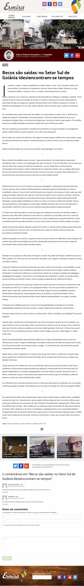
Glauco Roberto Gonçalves (28, 54)
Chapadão (47, 54)
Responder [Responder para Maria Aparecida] (5, 492)
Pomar (45, 456)
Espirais (21, 456)
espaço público (13, 423)
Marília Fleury (36, 456)
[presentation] (14, 531)
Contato (72, 16)
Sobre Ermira (11, 16)
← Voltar (5, 65)
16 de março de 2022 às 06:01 (16, 486)
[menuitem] (11, 16)
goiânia (35, 423)
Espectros (7, 454)
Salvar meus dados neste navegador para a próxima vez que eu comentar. (22, 525)
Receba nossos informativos (42, 576)
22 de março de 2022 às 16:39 (16, 498)
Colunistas (57, 16)
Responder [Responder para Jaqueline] (5, 504)
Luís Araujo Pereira (10, 456)
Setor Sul (42, 423)
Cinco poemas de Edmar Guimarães (67, 453)
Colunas (26, 16)
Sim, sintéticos (36, 454)
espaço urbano (26, 423)
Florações (76, 456)
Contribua (42, 16)
